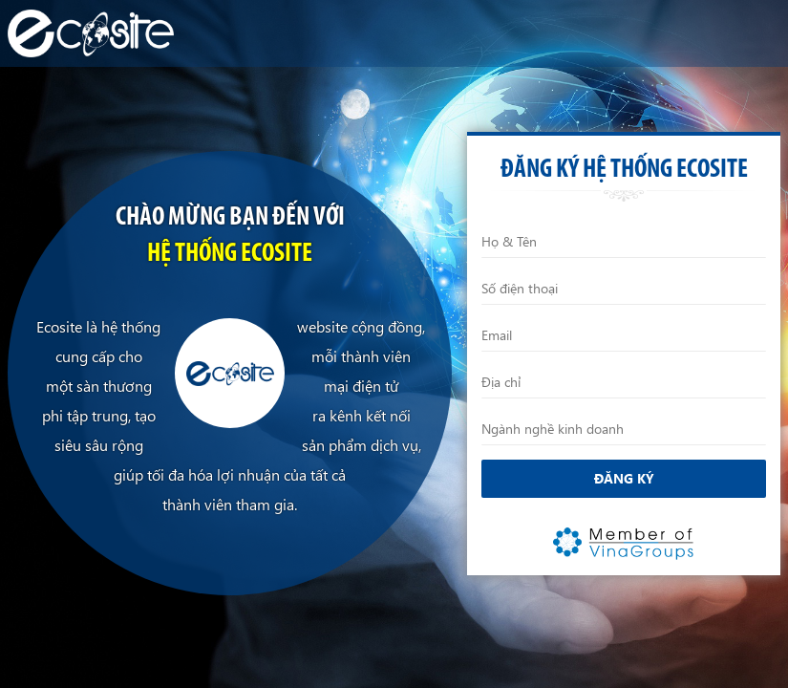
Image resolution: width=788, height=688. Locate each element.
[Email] (623, 335)
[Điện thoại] (623, 288)
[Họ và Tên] (623, 242)
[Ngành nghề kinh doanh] (623, 429)
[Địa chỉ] (623, 382)
